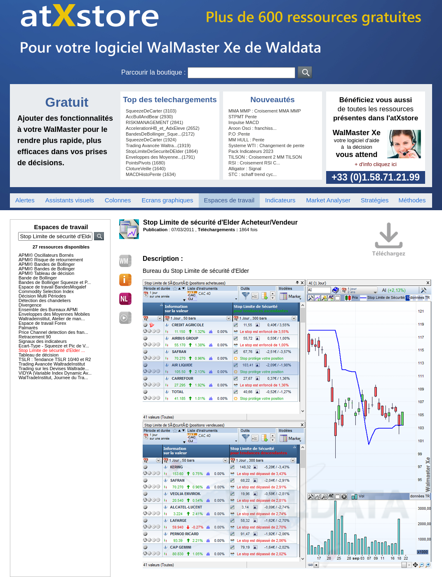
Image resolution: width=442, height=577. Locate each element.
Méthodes (412, 200)
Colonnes (118, 200)
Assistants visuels (69, 200)
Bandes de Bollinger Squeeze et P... (55, 282)
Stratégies (375, 200)
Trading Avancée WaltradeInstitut (52, 363)
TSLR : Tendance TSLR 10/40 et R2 (55, 359)
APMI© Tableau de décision (46, 273)
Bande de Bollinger (38, 277)
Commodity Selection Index (46, 291)
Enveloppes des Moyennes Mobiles (54, 314)
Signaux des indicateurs (43, 341)
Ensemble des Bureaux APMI (48, 309)
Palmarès (28, 327)
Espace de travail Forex (42, 323)
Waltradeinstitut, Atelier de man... (52, 318)
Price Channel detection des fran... (53, 332)
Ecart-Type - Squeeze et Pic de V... (54, 345)
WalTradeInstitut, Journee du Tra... (53, 377)
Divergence (30, 305)
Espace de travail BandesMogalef (52, 286)
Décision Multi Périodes (42, 295)
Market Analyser (328, 200)
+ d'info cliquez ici (376, 164)
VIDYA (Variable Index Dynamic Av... (55, 373)
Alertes (25, 200)
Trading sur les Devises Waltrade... (54, 368)
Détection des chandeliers (45, 300)
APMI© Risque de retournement (51, 259)
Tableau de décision (39, 354)
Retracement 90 (35, 336)
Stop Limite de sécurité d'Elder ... (52, 350)
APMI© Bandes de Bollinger (47, 264)
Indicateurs (280, 200)
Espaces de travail (229, 200)
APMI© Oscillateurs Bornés (46, 255)
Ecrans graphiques (167, 200)
